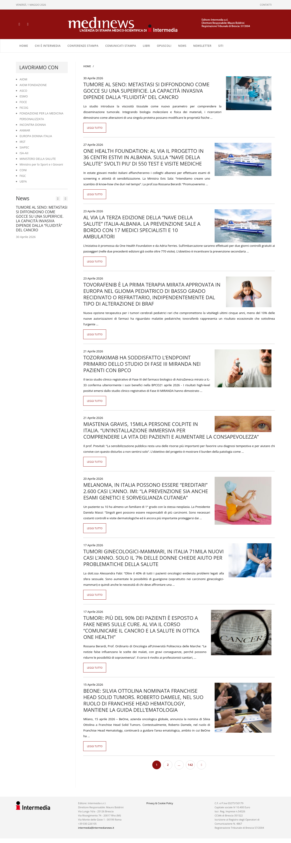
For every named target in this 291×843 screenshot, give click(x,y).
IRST (22, 142)
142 (190, 765)
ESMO (24, 96)
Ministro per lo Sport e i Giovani (41, 164)
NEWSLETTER (202, 46)
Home (23, 46)
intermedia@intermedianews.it (96, 827)
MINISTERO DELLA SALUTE (38, 159)
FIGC (23, 176)
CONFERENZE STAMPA (83, 46)
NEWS (182, 46)
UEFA (23, 181)
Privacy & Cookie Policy (159, 803)
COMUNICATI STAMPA (120, 46)
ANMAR (25, 130)
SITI (220, 46)
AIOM (23, 79)
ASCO (23, 91)
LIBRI (146, 46)
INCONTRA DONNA (33, 125)
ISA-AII (24, 153)
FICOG (24, 108)
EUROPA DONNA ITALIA (36, 136)
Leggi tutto (95, 127)
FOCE (23, 102)
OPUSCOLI (164, 46)
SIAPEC (24, 147)
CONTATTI (266, 4)
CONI (23, 170)
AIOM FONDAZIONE (33, 85)
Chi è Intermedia (48, 46)
